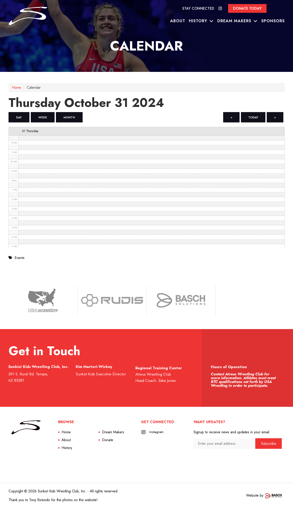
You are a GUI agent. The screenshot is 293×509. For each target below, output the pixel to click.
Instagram (157, 432)
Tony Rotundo (39, 500)
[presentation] (217, 458)
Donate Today (247, 8)
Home (16, 87)
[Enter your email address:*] (225, 444)
